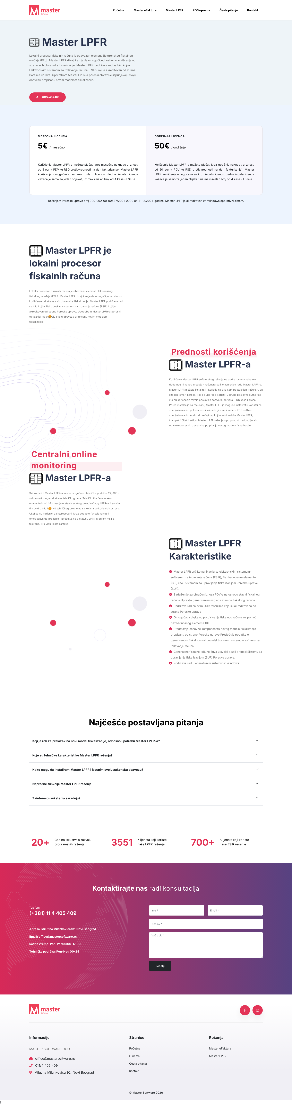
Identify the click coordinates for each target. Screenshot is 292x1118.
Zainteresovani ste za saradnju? (56, 814)
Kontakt (252, 10)
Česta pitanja (229, 10)
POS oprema (201, 10)
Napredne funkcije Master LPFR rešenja (62, 800)
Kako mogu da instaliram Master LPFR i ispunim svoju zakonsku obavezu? (87, 785)
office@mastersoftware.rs (52, 1072)
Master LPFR (174, 10)
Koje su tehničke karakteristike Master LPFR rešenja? (72, 771)
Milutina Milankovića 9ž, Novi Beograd (61, 1086)
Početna (118, 10)
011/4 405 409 (43, 1079)
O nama (134, 1069)
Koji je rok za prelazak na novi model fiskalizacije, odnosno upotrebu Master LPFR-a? (96, 757)
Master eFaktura (145, 10)
